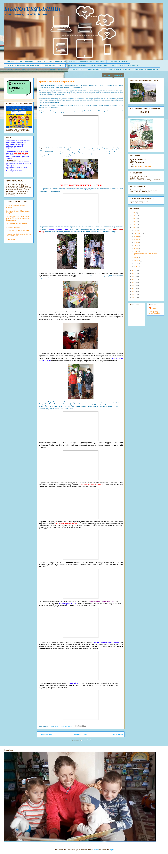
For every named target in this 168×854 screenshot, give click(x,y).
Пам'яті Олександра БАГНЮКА (118, 69)
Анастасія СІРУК (77, 69)
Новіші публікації (45, 734)
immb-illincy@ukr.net (143, 166)
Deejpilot (96, 849)
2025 (134, 216)
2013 (134, 291)
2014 (134, 288)
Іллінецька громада (13, 227)
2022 (134, 225)
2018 (134, 276)
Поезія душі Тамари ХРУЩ (118, 61)
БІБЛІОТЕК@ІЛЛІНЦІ (32, 9)
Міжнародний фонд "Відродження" (18, 230)
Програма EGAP (12, 239)
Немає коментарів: (66, 726)
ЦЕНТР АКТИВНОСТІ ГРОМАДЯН (32, 61)
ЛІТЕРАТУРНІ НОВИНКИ (128, 65)
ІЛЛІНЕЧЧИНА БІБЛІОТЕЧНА (18, 69)
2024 (134, 219)
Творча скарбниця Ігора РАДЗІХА (102, 65)
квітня (136, 258)
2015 (134, 285)
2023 (134, 222)
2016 (134, 282)
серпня (136, 242)
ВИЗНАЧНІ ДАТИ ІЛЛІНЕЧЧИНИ (92, 61)
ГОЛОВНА (10, 61)
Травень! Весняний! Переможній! (57, 81)
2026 (134, 213)
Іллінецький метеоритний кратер (146, 69)
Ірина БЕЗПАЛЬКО (95, 69)
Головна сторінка (80, 734)
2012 (134, 294)
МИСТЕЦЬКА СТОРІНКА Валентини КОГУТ (50, 69)
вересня (137, 239)
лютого (136, 263)
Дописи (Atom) (86, 740)
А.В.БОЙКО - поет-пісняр (77, 65)
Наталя (154, 308)
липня (136, 245)
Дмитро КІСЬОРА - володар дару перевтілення (23, 65)
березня (137, 260)
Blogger (111, 849)
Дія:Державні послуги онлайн (16, 223)
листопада (138, 233)
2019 (134, 273)
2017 (134, 279)
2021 (134, 228)
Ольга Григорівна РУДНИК (53, 65)
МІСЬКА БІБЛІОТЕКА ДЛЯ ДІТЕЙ (62, 61)
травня (136, 251)
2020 (134, 270)
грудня (136, 230)
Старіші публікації (115, 734)
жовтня (136, 236)
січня (136, 266)
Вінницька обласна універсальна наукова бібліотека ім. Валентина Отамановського (18, 218)
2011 (134, 297)
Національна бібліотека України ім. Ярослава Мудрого (18, 235)
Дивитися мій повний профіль (154, 312)
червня (136, 248)
